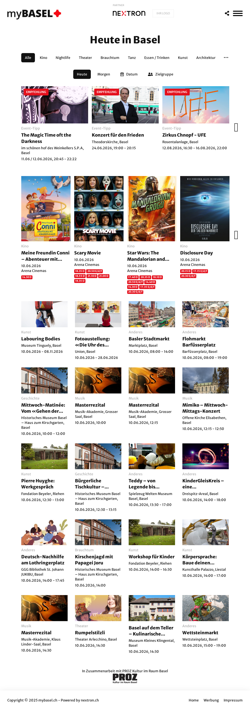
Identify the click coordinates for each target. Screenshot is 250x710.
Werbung (211, 700)
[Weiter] (235, 127)
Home (194, 700)
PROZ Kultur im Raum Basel (145, 671)
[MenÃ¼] (238, 13)
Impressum (233, 700)
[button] (226, 57)
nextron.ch (90, 700)
